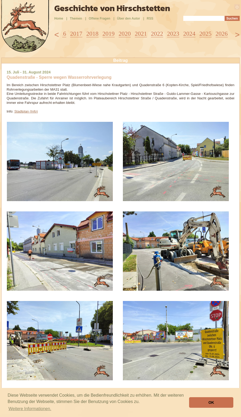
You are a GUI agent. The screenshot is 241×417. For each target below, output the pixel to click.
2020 (125, 33)
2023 (173, 33)
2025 (205, 33)
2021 (141, 33)
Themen (76, 18)
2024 (189, 33)
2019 (108, 33)
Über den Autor (128, 18)
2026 (222, 33)
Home (58, 18)
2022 (157, 33)
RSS (150, 18)
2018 (92, 33)
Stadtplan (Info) (26, 111)
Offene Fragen (99, 18)
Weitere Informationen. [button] (29, 408)
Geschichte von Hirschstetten (112, 8)
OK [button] (211, 402)
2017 (76, 33)
